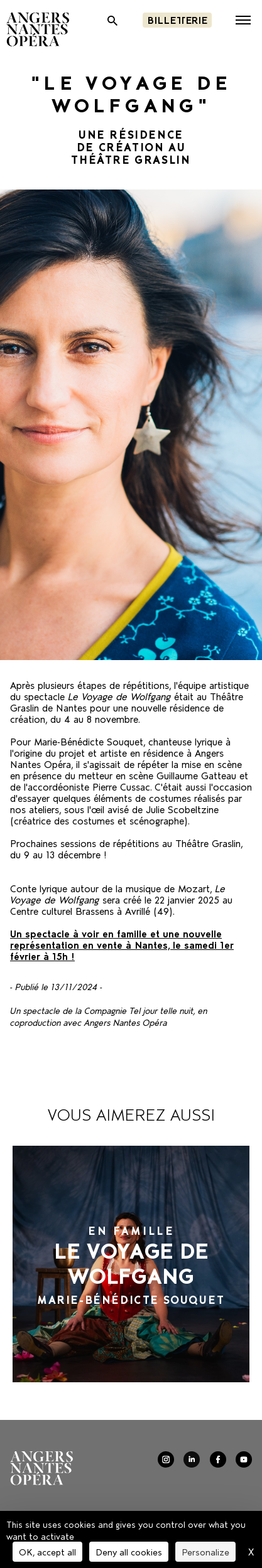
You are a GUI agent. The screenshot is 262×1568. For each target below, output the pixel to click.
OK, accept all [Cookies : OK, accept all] (47, 1551)
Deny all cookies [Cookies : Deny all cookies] (129, 1551)
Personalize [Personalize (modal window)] (205, 1551)
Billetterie (177, 19)
